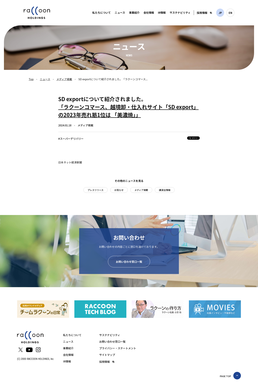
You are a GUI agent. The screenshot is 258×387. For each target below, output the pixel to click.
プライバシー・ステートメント (117, 348)
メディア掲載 (64, 79)
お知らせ (119, 190)
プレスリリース (95, 190)
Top (31, 79)
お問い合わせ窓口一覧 (129, 262)
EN (230, 13)
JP (220, 13)
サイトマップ (107, 355)
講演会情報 (164, 190)
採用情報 (202, 13)
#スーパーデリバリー (71, 139)
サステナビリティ (180, 12)
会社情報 (148, 12)
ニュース (120, 12)
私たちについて (101, 12)
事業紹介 (134, 12)
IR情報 (162, 12)
